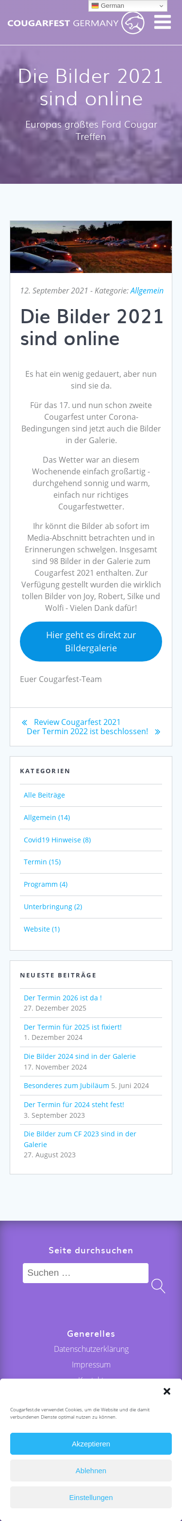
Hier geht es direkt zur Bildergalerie (91, 641)
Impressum (91, 1364)
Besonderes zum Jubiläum (66, 1085)
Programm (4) (45, 884)
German (107, 6)
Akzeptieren (91, 1444)
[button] (167, 1391)
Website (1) (42, 929)
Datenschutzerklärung (91, 1349)
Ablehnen (91, 1470)
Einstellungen (91, 1497)
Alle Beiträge (44, 795)
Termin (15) (42, 861)
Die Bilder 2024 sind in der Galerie (80, 1056)
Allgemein (147, 290)
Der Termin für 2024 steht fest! (74, 1104)
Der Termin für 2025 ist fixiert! (73, 1027)
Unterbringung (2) (53, 906)
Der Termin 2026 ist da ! (63, 997)
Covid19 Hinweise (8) (57, 839)
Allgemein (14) (47, 817)
